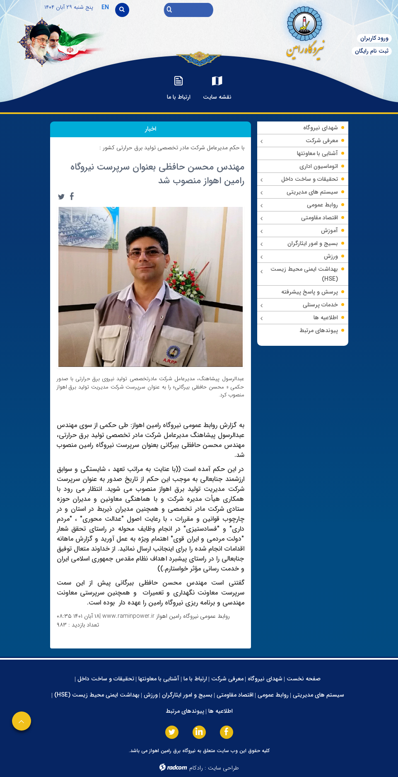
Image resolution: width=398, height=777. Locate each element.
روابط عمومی (273, 694)
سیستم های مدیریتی (318, 694)
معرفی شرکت (227, 678)
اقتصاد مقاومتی (235, 694)
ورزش (151, 694)
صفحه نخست (304, 678)
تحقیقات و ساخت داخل (105, 678)
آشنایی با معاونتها (158, 678)
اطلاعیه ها (220, 711)
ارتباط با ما (195, 678)
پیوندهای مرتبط (185, 711)
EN (105, 7)
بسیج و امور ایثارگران (187, 694)
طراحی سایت (223, 767)
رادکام (196, 767)
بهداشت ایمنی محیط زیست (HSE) (97, 694)
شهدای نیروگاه (265, 678)
